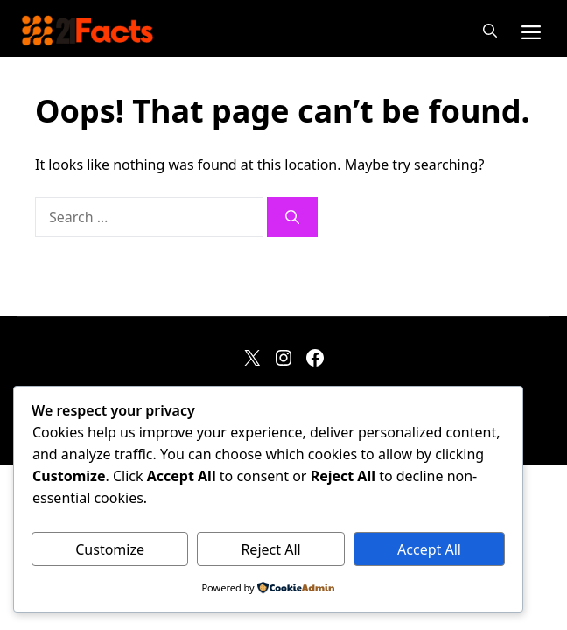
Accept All (429, 549)
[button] (490, 30)
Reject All (270, 549)
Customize (109, 549)
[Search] (292, 217)
